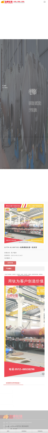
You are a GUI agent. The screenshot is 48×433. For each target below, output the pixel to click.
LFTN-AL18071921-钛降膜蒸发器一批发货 (20, 270)
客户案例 (13, 275)
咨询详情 (10, 285)
